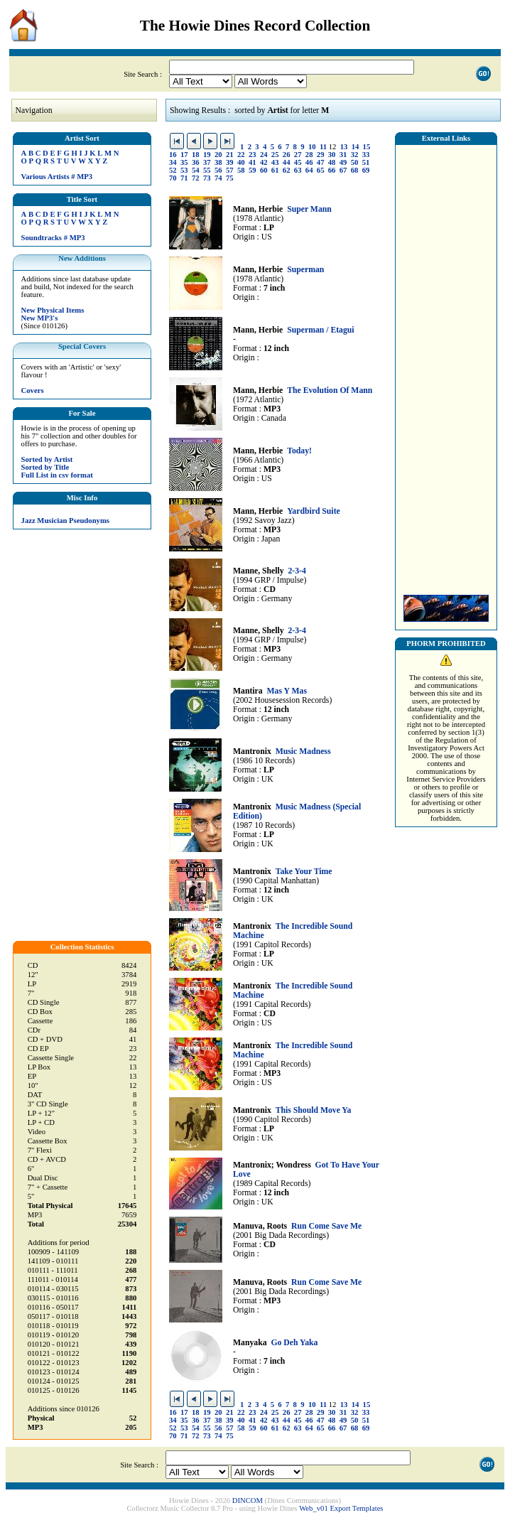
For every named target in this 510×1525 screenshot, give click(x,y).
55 (207, 170)
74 (218, 178)
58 (241, 170)
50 (355, 162)
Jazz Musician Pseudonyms (65, 520)
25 (275, 154)
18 (196, 154)
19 (207, 154)
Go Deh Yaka (294, 1342)
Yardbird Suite (313, 511)
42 (264, 162)
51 (366, 162)
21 (230, 154)
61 (275, 170)
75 (230, 178)
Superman (305, 269)
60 (264, 170)
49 (343, 162)
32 (355, 154)
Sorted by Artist (47, 459)
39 (230, 162)
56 (218, 170)
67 (343, 170)
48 (332, 162)
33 (366, 154)
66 (332, 170)
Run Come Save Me (326, 1226)
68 (355, 170)
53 (184, 170)
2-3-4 (296, 571)
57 (230, 170)
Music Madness (303, 751)
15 (367, 147)
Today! (299, 451)
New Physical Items (53, 310)
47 (321, 162)
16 (173, 154)
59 (252, 170)
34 (173, 162)
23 (252, 154)
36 (196, 162)
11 (323, 147)
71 (184, 178)
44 (287, 162)
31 (343, 154)
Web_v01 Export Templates (341, 1508)
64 (309, 170)
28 (309, 154)
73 (207, 178)
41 (252, 162)
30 (332, 154)
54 (196, 170)
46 (309, 162)
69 (366, 170)
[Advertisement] (446, 366)
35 (184, 162)
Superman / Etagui (320, 330)
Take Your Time (304, 871)
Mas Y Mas (287, 691)
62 (287, 170)
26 (287, 154)
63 (298, 170)
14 (355, 147)
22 (241, 154)
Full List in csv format (57, 475)
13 (344, 147)
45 (298, 162)
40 (241, 162)
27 (298, 154)
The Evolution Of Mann (329, 390)
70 (173, 178)
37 (207, 162)
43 (275, 162)
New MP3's (39, 318)
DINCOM (247, 1500)
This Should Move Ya (314, 1110)
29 (321, 154)
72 (196, 178)
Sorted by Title (45, 467)
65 (321, 170)
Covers (32, 390)
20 (218, 154)
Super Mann (309, 209)
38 (218, 162)
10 (312, 147)
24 (264, 154)
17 (184, 154)
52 (173, 170)
